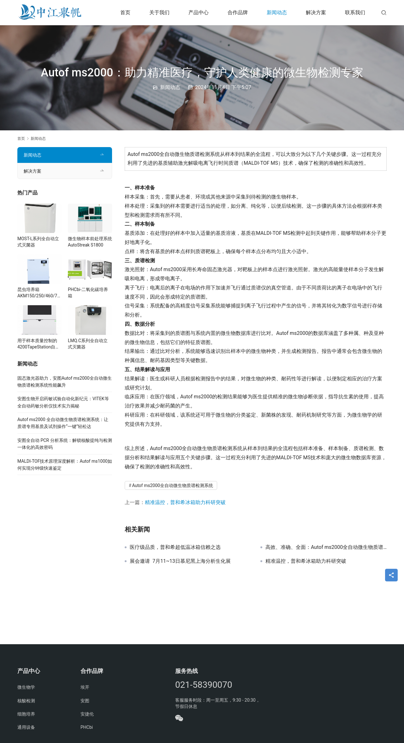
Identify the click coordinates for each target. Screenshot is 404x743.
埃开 (84, 687)
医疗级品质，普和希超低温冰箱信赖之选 (175, 547)
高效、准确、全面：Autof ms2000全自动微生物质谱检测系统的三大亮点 (326, 547)
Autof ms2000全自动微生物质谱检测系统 (172, 485)
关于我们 (159, 12)
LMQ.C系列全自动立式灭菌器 (88, 343)
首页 (125, 12)
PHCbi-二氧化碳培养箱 (88, 292)
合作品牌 (238, 12)
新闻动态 (277, 12)
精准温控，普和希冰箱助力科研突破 (185, 502)
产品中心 (198, 12)
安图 (84, 700)
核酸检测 (26, 700)
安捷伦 (87, 713)
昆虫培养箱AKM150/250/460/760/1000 (38, 293)
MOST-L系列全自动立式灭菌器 (38, 241)
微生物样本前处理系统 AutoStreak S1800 (90, 241)
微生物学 (26, 687)
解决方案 (316, 12)
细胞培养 (26, 713)
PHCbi (86, 727)
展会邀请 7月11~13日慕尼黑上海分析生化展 (180, 561)
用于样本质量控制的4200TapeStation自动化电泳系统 (38, 344)
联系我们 (355, 12)
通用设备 (26, 727)
